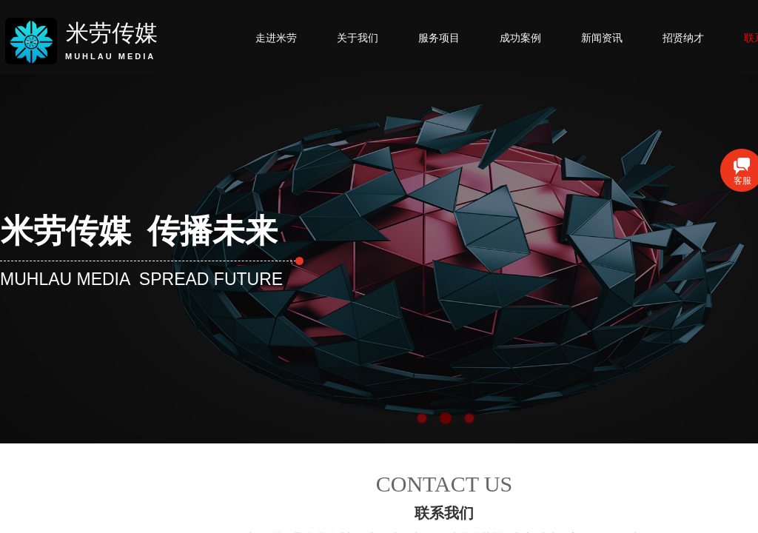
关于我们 (357, 38)
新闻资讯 (602, 38)
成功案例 (520, 38)
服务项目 (439, 38)
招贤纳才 (683, 38)
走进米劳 (276, 38)
